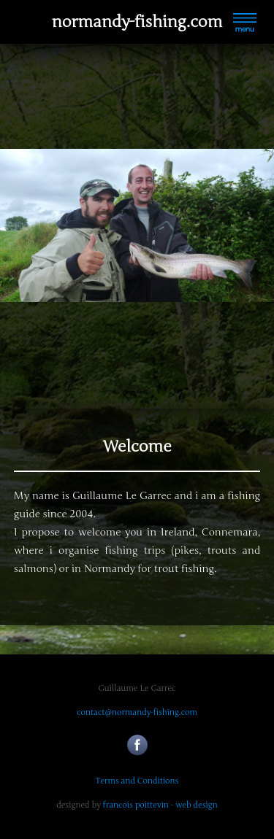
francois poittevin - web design (160, 805)
